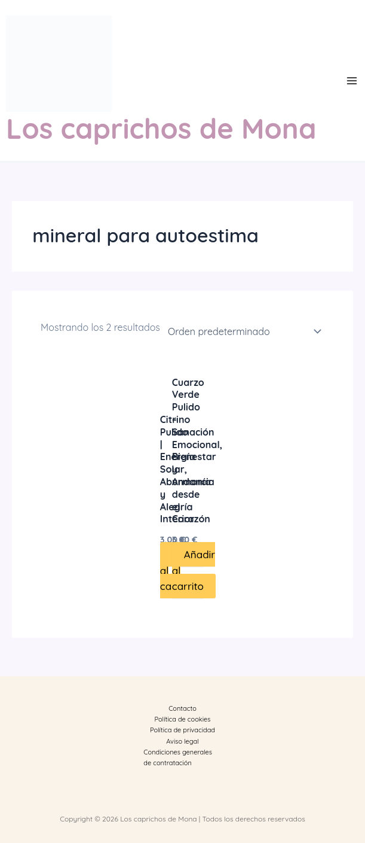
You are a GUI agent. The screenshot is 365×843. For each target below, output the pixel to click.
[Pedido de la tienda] (242, 331)
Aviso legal (182, 741)
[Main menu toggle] (352, 81)
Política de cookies (183, 719)
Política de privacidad (182, 730)
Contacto (182, 708)
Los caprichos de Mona (161, 128)
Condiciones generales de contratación (177, 757)
